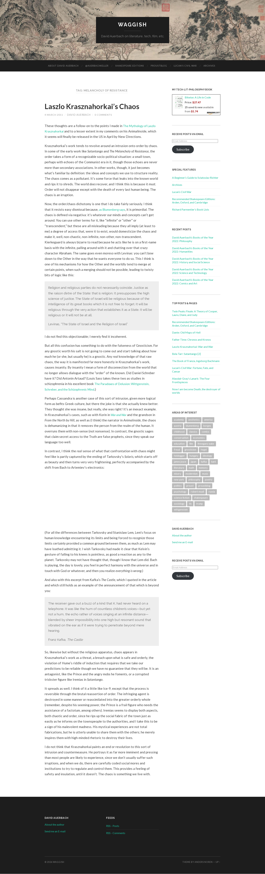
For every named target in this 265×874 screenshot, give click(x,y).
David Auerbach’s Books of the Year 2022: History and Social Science (192, 260)
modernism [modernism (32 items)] (192, 473)
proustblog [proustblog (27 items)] (204, 485)
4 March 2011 (54, 114)
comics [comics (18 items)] (205, 431)
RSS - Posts (112, 826)
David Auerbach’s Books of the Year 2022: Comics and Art (192, 281)
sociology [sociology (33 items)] (179, 503)
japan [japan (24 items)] (193, 461)
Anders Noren (204, 862)
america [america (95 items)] (208, 419)
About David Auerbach (63, 66)
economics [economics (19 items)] (199, 437)
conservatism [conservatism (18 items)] (181, 437)
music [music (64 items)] (205, 473)
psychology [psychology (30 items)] (180, 491)
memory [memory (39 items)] (203, 467)
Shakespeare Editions (129, 66)
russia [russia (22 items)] (212, 491)
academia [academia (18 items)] (179, 419)
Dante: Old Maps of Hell (186, 332)
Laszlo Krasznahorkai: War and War (192, 346)
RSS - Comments (115, 833)
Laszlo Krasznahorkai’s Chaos (94, 106)
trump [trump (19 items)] (199, 503)
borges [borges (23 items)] (207, 425)
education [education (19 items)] (179, 443)
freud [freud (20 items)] (177, 449)
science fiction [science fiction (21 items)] (181, 497)
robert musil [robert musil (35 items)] (197, 491)
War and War (120, 415)
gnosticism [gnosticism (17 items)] (190, 449)
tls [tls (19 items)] (190, 503)
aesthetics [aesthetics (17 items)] (194, 419)
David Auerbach (79, 114)
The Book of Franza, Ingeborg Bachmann (196, 360)
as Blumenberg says (113, 209)
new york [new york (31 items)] (179, 479)
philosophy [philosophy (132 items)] (194, 479)
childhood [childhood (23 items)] (179, 431)
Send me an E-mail (182, 542)
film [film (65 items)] (191, 443)
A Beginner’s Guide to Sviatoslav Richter (195, 177)
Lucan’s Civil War (185, 66)
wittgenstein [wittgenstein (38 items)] (181, 509)
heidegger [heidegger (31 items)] (179, 455)
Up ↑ (218, 862)
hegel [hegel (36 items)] (204, 449)
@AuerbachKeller (97, 66)
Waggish (132, 25)
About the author (182, 535)
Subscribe (182, 149)
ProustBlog (159, 66)
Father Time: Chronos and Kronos (191, 339)
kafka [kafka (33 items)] (204, 461)
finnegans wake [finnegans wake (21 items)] (206, 443)
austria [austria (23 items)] (177, 425)
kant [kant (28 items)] (213, 461)
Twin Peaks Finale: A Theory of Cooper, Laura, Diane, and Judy (195, 313)
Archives (209, 66)
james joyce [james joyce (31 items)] (180, 461)
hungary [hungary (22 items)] (193, 455)
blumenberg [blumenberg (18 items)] (192, 425)
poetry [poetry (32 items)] (208, 479)
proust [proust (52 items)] (190, 485)
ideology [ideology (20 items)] (207, 455)
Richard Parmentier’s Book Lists (190, 209)
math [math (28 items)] (191, 467)
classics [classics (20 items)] (193, 431)
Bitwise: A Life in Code (198, 97)
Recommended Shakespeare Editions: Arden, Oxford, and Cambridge (193, 200)
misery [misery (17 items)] (177, 473)
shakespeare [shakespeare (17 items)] (201, 497)
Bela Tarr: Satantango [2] (186, 353)
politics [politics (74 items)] (178, 485)
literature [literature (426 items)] (179, 467)
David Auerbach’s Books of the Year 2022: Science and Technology (192, 271)
